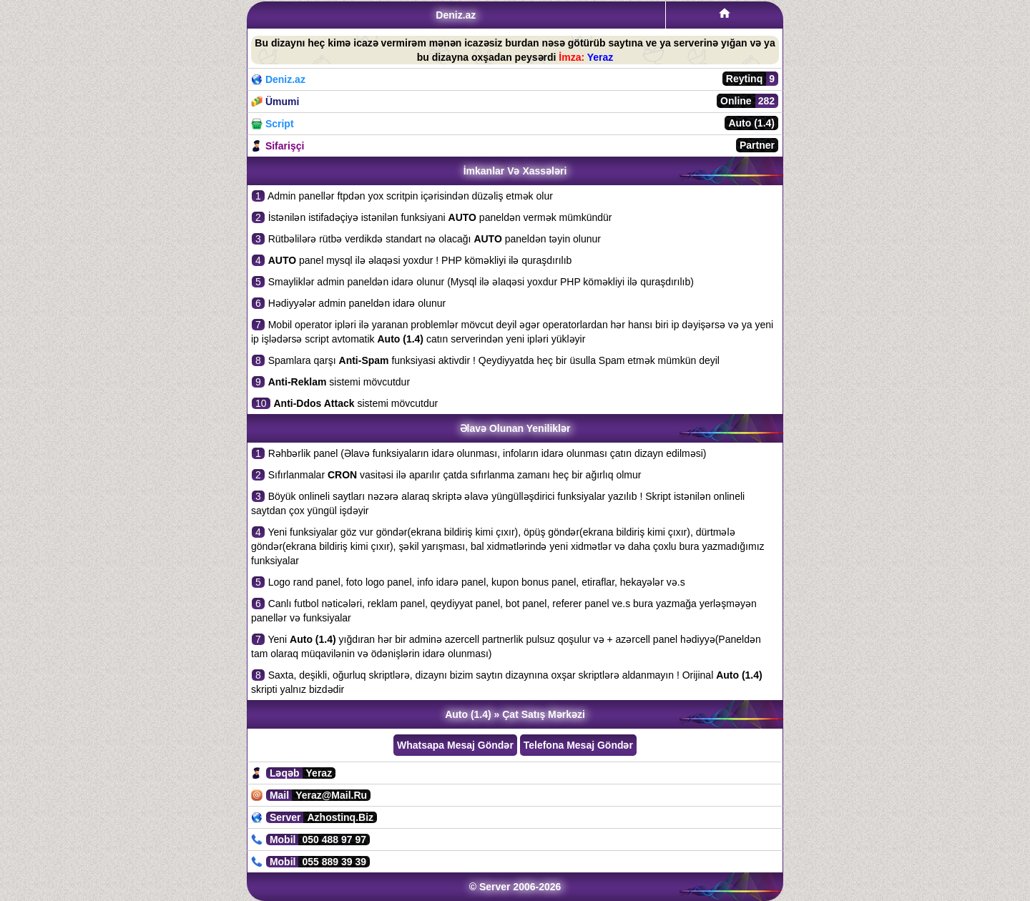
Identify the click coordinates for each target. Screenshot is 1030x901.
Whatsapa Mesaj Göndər (455, 745)
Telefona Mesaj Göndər (578, 745)
